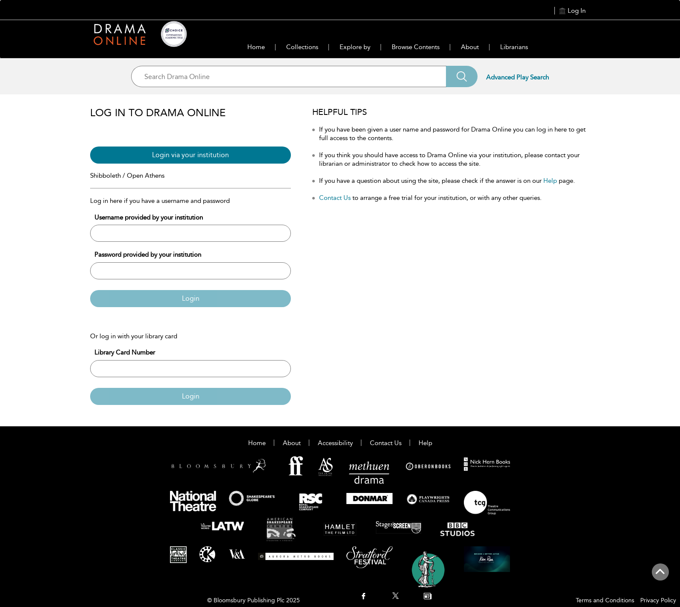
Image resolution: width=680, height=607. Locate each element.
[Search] (462, 76)
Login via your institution (190, 155)
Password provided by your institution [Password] (147, 254)
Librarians (514, 47)
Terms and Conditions (605, 600)
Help (550, 181)
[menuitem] (363, 596)
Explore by (355, 47)
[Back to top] (660, 576)
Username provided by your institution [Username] (148, 217)
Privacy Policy (658, 600)
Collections (302, 47)
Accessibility (335, 443)
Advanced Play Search (517, 77)
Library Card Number (124, 352)
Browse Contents (416, 47)
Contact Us (335, 198)
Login (190, 298)
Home (256, 47)
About (470, 47)
